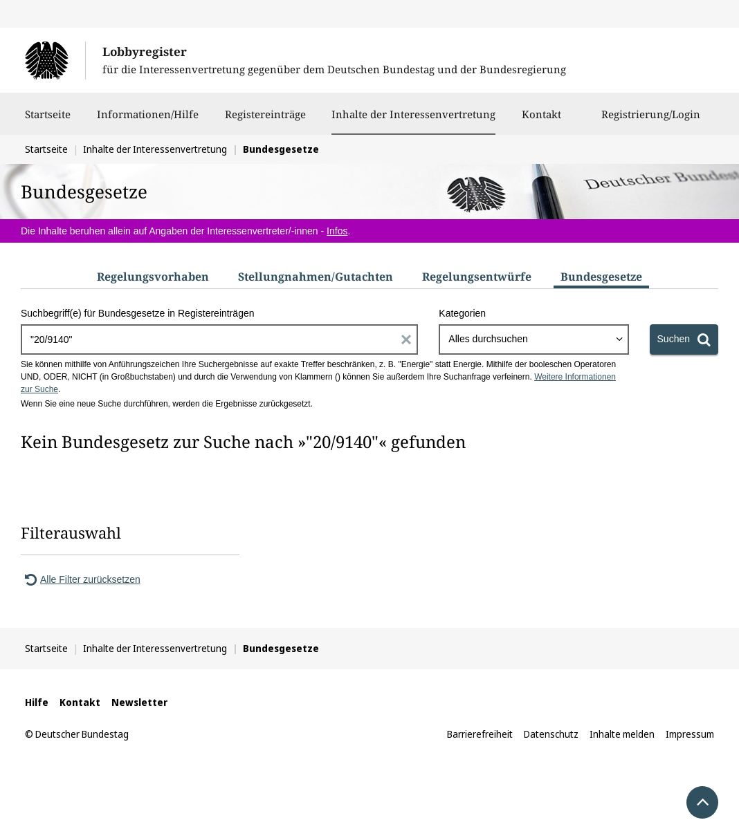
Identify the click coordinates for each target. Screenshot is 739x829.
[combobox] (533, 339)
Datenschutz (551, 733)
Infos (337, 230)
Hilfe (36, 702)
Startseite (48, 121)
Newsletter (139, 702)
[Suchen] (684, 339)
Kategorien (462, 313)
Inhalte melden (622, 733)
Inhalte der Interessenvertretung (413, 114)
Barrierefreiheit (480, 733)
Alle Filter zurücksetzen (80, 579)
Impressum (690, 733)
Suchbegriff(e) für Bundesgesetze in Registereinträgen (138, 313)
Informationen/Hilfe (148, 121)
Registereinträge (265, 121)
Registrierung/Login (650, 121)
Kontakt (541, 121)
